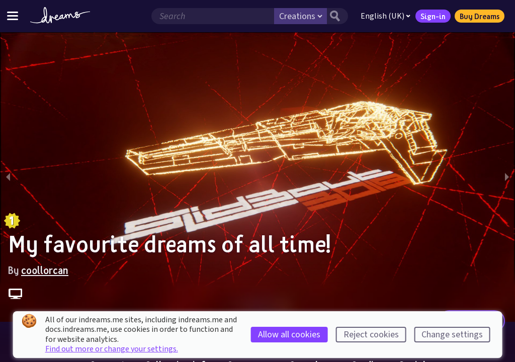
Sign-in (433, 16)
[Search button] (337, 16)
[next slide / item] (507, 177)
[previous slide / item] (8, 177)
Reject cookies (371, 334)
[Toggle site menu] (13, 16)
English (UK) (385, 16)
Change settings (452, 334)
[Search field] (212, 16)
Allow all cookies (289, 334)
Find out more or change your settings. (111, 349)
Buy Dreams (479, 16)
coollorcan (44, 270)
